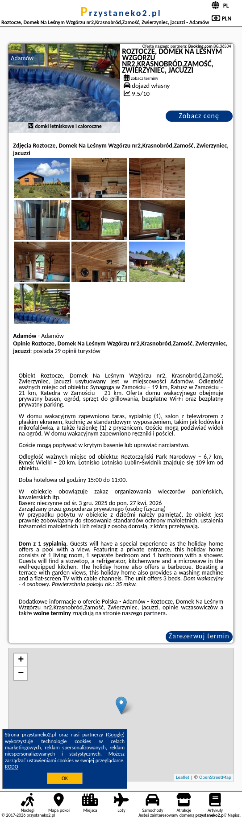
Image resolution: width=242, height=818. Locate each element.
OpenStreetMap (215, 777)
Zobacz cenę (199, 115)
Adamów (22, 58)
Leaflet (182, 777)
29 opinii (65, 351)
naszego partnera (144, 613)
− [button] (21, 673)
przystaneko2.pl (120, 13)
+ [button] (21, 660)
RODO (11, 767)
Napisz (234, 815)
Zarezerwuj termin (199, 636)
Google (115, 735)
